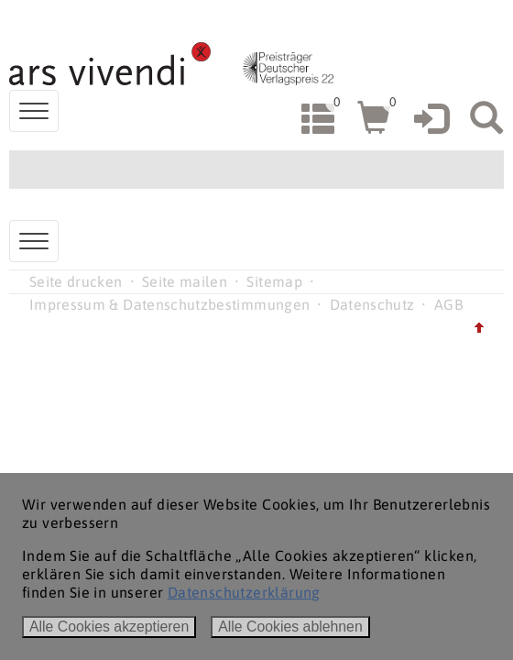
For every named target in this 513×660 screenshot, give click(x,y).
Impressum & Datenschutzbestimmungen (169, 304)
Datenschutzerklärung (244, 592)
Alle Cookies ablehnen (290, 626)
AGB (448, 304)
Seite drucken (76, 281)
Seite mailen (184, 281)
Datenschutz (372, 304)
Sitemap (273, 281)
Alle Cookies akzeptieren (109, 626)
